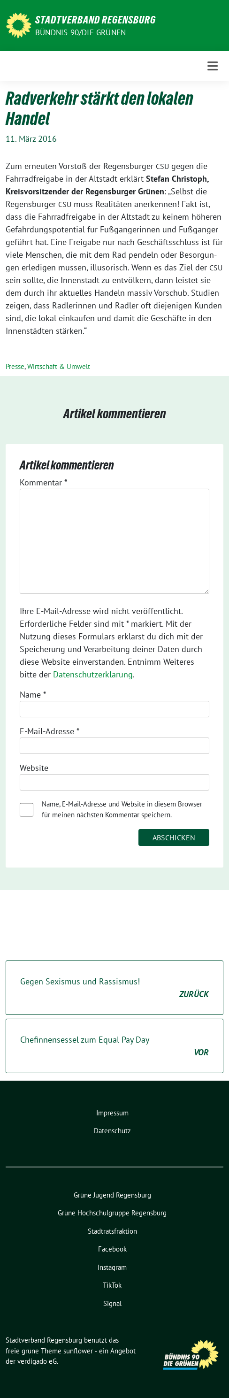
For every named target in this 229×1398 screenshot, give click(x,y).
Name (33, 694)
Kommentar (43, 482)
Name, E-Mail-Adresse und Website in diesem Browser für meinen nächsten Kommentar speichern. (122, 809)
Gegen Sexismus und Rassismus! (114, 988)
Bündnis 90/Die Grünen (80, 32)
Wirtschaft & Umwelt (58, 366)
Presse (15, 366)
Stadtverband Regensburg (95, 20)
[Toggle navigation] (212, 66)
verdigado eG (37, 1361)
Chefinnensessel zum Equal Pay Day (114, 1046)
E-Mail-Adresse (49, 731)
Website (34, 767)
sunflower (78, 1350)
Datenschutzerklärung (93, 674)
